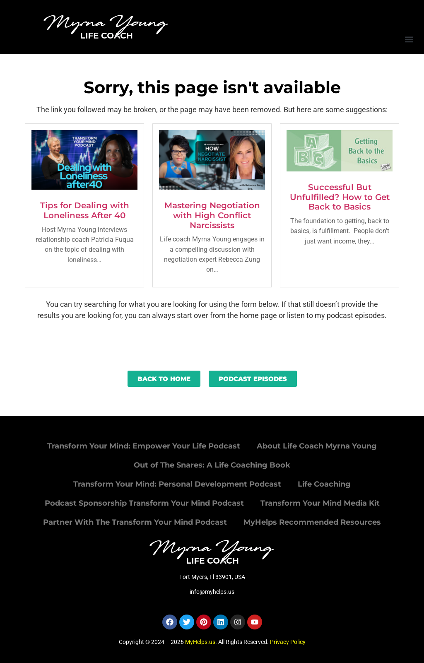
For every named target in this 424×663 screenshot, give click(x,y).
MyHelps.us (200, 642)
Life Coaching (324, 484)
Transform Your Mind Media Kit (320, 503)
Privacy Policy (288, 642)
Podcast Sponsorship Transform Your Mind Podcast (144, 503)
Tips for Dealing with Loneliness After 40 (84, 210)
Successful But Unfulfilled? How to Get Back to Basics (340, 197)
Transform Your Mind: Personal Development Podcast (177, 484)
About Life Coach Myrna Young (317, 446)
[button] (409, 39)
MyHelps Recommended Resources (312, 522)
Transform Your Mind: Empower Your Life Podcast (143, 446)
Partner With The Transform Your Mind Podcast (135, 522)
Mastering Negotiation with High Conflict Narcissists (212, 215)
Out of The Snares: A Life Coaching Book (212, 465)
